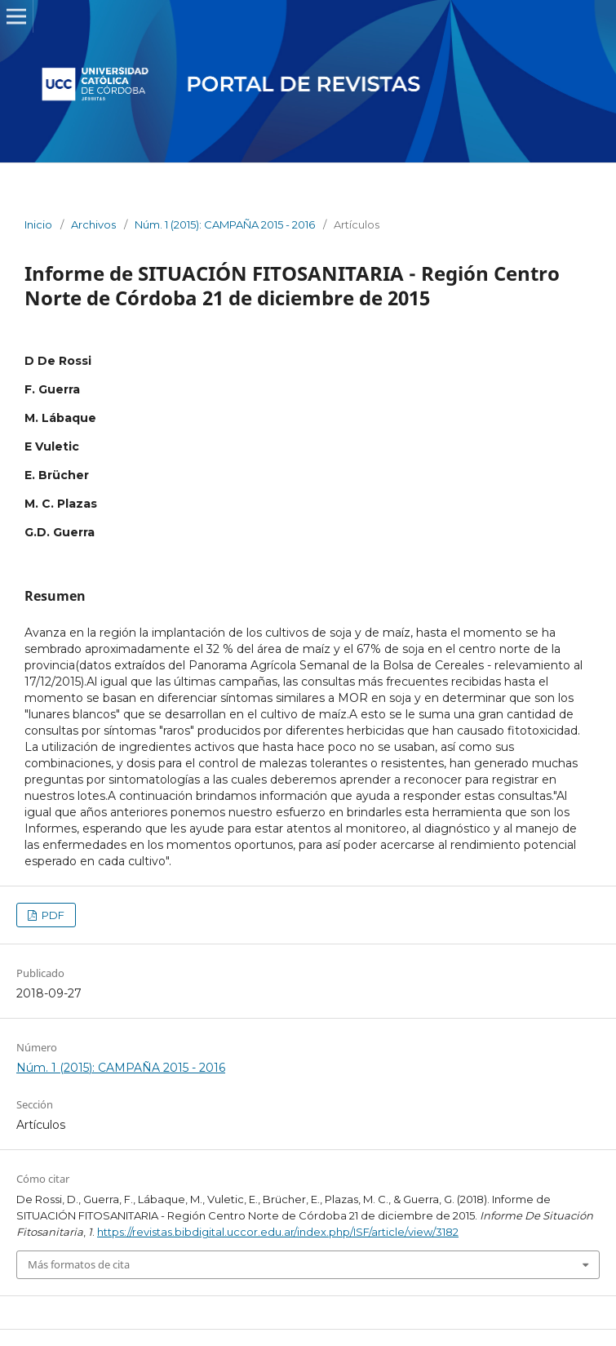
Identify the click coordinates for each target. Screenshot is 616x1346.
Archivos (93, 224)
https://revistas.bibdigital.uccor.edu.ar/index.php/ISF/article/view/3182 (278, 1231)
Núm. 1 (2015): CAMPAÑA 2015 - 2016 (225, 224)
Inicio (38, 224)
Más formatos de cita (79, 1264)
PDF (51, 915)
